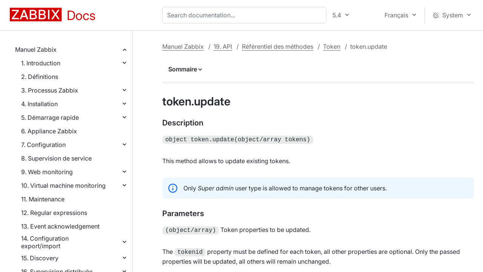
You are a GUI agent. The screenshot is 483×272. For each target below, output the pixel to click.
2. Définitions (39, 76)
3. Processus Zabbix (49, 90)
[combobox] (245, 15)
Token (331, 46)
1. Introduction (40, 63)
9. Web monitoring (47, 172)
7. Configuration (43, 144)
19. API (223, 46)
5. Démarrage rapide (50, 117)
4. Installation (39, 104)
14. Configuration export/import (45, 242)
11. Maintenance (43, 199)
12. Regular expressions (54, 212)
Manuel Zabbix (36, 49)
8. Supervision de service (56, 158)
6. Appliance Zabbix (49, 131)
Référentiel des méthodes (277, 46)
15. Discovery (39, 258)
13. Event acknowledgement (60, 226)
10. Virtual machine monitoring (63, 185)
